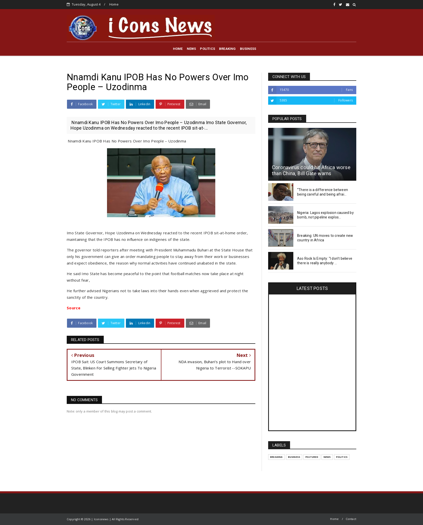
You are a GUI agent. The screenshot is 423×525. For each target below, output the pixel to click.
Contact (351, 518)
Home (114, 4)
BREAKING (227, 49)
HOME (178, 49)
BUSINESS (248, 49)
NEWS (191, 49)
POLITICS (207, 49)
